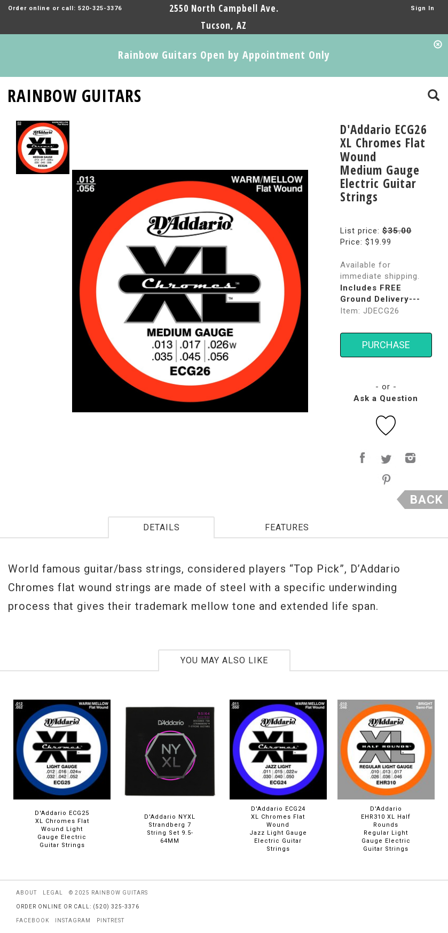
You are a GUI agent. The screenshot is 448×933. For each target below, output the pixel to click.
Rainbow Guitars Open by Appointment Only (224, 55)
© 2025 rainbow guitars (108, 893)
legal (53, 893)
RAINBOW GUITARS (74, 94)
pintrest (110, 920)
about (26, 893)
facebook (32, 920)
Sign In (423, 8)
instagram (73, 920)
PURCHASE (386, 344)
